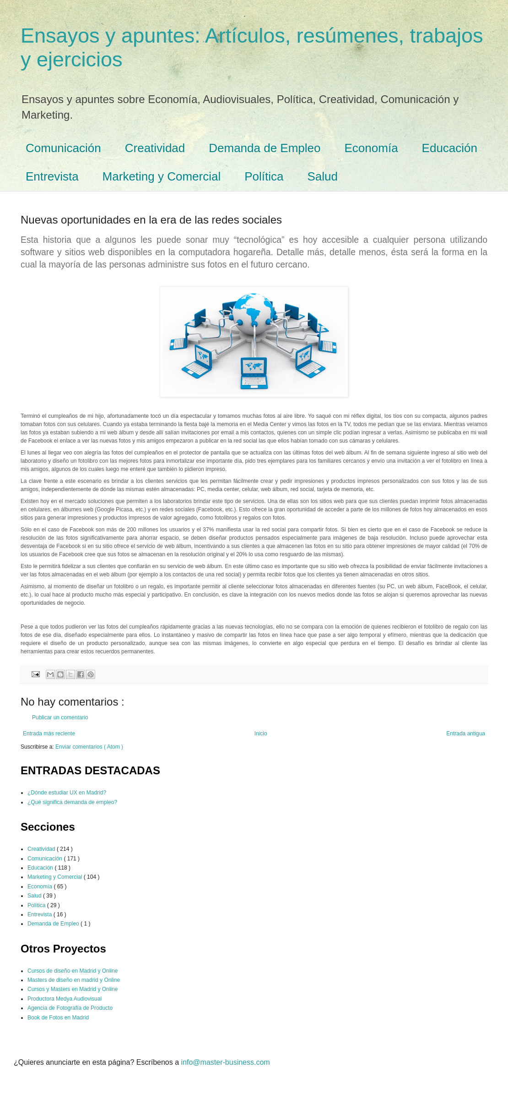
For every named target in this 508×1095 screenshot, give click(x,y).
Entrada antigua (465, 733)
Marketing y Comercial (162, 176)
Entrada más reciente (49, 733)
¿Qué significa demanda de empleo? (72, 802)
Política (263, 176)
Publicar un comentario (60, 717)
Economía (371, 148)
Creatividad (155, 148)
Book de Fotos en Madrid (58, 1017)
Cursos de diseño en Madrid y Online (72, 971)
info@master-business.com (225, 1062)
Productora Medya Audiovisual (64, 999)
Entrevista (52, 176)
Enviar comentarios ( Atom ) (89, 747)
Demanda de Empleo (264, 148)
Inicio (260, 733)
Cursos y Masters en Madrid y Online (72, 989)
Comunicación (63, 148)
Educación (449, 148)
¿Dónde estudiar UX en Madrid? (66, 792)
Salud (323, 176)
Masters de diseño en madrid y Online (73, 980)
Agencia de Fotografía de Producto (70, 1008)
